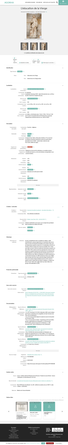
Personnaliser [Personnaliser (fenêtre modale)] (58, 443)
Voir (38, 184)
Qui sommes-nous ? (34, 428)
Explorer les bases (30, 2)
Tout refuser (50, 443)
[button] (8, 411)
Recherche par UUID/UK (13, 437)
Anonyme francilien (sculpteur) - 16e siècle (33, 11)
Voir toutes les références (57, 399)
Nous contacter (14, 433)
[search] (57, 2)
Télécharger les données (48, 61)
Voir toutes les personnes (45, 399)
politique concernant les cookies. (33, 443)
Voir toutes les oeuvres (33, 399)
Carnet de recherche (34, 432)
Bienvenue (14, 428)
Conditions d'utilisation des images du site (34, 52)
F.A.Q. (14, 432)
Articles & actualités (49, 2)
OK (43, 443)
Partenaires (34, 433)
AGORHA (6, 2)
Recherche (39, 2)
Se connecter (63, 3)
